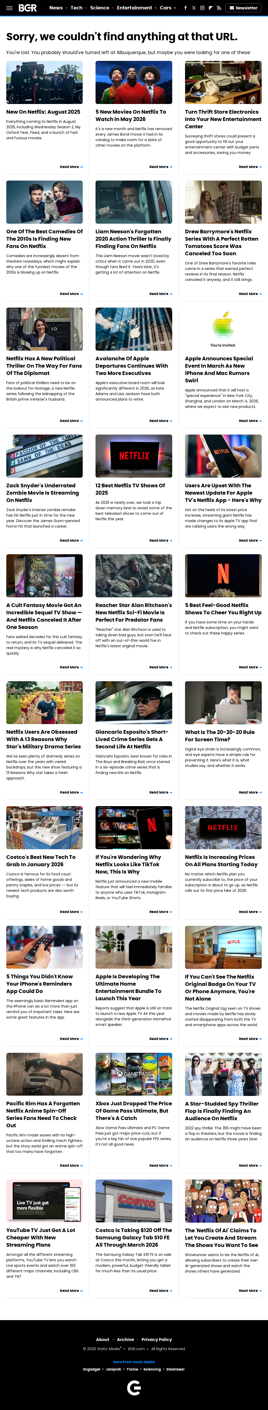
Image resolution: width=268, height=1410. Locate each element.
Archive (125, 1339)
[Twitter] (194, 8)
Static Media (108, 1349)
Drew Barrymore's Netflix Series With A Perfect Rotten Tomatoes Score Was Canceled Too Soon (221, 242)
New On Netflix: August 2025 (43, 111)
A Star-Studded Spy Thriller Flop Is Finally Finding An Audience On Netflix (222, 1111)
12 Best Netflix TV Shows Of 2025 (130, 489)
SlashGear (175, 1369)
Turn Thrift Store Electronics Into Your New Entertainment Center (223, 119)
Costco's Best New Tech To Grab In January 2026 (41, 861)
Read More (69, 167)
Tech (76, 8)
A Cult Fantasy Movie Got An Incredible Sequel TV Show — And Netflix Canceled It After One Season (44, 616)
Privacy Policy (157, 1339)
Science (99, 8)
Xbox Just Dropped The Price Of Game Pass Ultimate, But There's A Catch (134, 1111)
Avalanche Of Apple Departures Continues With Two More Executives (132, 366)
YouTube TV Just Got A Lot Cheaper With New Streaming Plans (40, 1237)
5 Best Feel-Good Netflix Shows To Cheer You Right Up (223, 609)
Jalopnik (113, 1369)
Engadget (91, 1369)
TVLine (132, 1369)
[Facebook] (185, 8)
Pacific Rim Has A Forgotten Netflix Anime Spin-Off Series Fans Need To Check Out (43, 1114)
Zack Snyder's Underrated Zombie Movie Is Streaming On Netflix (42, 493)
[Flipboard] (211, 8)
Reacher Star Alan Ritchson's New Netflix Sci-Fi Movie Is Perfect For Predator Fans (134, 612)
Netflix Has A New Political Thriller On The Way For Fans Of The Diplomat (44, 366)
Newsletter (244, 7)
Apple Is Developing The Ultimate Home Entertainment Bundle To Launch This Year (128, 987)
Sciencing (152, 1369)
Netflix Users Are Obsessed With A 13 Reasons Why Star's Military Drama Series (43, 739)
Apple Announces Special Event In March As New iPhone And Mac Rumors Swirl (219, 369)
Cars (165, 8)
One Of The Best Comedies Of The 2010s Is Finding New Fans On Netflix (44, 239)
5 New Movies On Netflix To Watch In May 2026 (131, 115)
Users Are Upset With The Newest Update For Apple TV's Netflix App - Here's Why (223, 493)
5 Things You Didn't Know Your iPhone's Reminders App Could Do (39, 984)
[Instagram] (202, 8)
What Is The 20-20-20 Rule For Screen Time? (220, 736)
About (102, 1339)
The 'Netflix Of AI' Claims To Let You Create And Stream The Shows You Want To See (221, 1238)
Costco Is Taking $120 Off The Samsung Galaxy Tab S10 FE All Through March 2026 (134, 1237)
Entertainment (134, 8)
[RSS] (219, 8)
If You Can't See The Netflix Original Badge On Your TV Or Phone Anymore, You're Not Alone (220, 987)
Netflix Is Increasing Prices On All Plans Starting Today (221, 861)
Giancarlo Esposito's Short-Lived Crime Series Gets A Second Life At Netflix (132, 739)
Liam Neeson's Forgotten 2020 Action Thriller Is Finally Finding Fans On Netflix (133, 239)
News (56, 8)
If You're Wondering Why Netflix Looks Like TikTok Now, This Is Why (128, 864)
